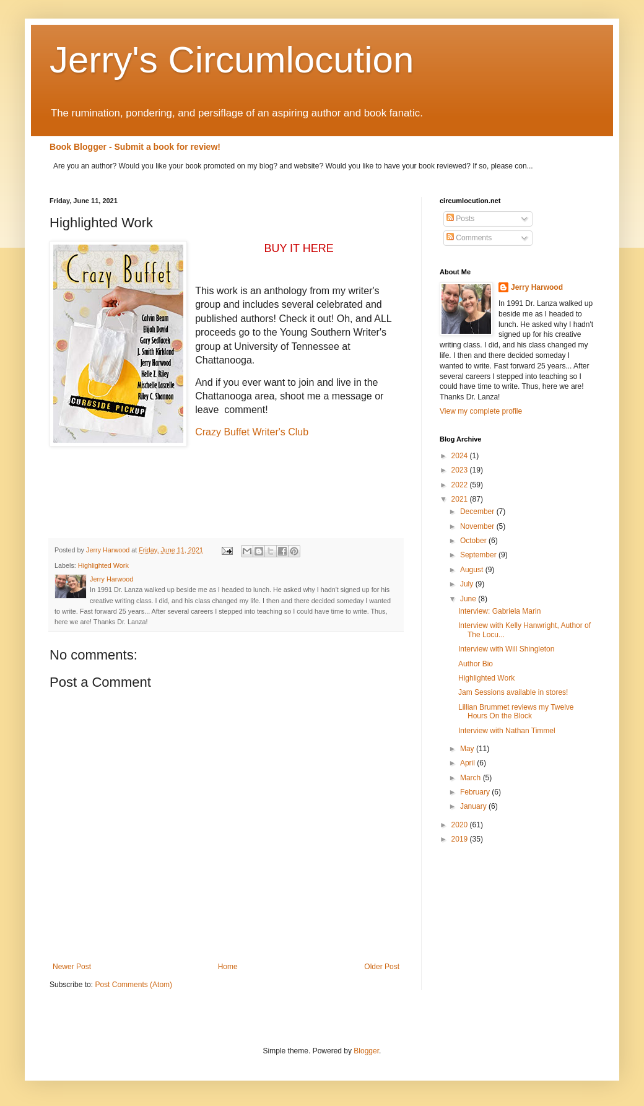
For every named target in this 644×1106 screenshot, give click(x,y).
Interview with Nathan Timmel (506, 730)
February (476, 792)
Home (228, 966)
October (474, 540)
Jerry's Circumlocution (232, 60)
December (478, 511)
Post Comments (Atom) (133, 984)
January (474, 806)
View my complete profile (481, 411)
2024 (460, 455)
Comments (469, 237)
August (472, 569)
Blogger (366, 1051)
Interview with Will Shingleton (506, 649)
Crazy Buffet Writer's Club (251, 432)
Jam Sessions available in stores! (513, 692)
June (469, 598)
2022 (460, 485)
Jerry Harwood (537, 287)
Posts (460, 218)
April (468, 763)
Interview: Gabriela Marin (499, 611)
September (479, 555)
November (478, 526)
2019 (460, 839)
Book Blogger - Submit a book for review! (135, 147)
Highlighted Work (103, 565)
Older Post (381, 966)
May (468, 748)
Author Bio (475, 664)
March (471, 777)
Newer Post (72, 966)
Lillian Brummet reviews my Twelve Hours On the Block (516, 711)
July (468, 584)
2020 (460, 825)
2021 (460, 499)
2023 (460, 470)
